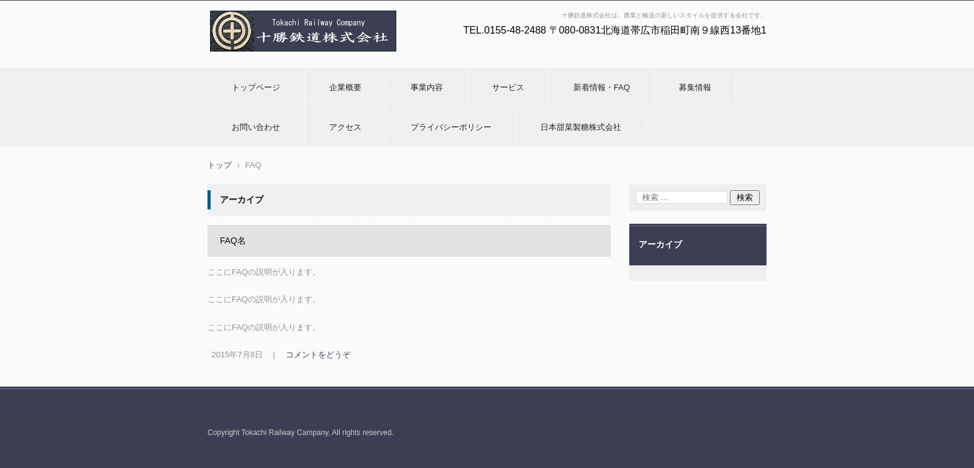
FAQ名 (233, 240)
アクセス (345, 127)
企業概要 (345, 87)
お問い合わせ (256, 127)
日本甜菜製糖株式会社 (580, 127)
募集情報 (695, 87)
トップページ (256, 87)
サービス (508, 87)
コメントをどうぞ (318, 354)
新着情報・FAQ (601, 87)
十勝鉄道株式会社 (245, 58)
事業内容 (427, 87)
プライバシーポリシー (451, 127)
